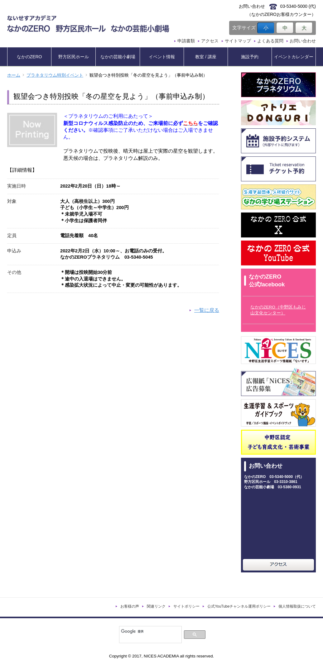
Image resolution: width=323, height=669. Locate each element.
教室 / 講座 (205, 56)
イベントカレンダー (293, 56)
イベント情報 (162, 56)
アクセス (210, 40)
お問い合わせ (303, 40)
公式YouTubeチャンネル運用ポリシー (239, 606)
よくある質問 (270, 40)
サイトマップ (238, 40)
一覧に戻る (206, 310)
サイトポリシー (186, 606)
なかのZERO (29, 56)
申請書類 (186, 40)
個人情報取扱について (297, 606)
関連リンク (156, 606)
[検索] (150, 631)
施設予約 (249, 56)
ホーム (13, 75)
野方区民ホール (73, 56)
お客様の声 (129, 606)
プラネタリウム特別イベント (55, 75)
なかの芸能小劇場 (117, 56)
